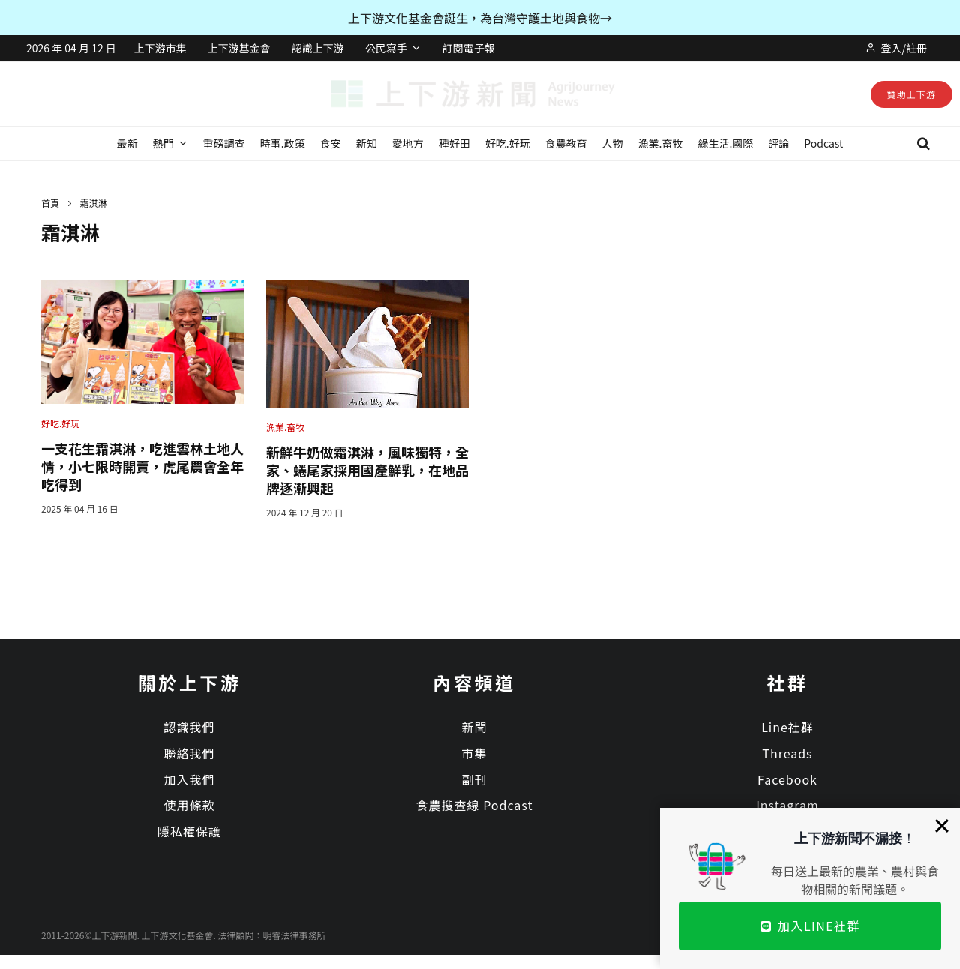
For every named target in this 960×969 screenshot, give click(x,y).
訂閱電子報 (468, 47)
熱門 (163, 143)
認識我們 (189, 727)
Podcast (823, 143)
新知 (366, 143)
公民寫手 (386, 47)
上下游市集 (160, 47)
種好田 (454, 143)
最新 (127, 143)
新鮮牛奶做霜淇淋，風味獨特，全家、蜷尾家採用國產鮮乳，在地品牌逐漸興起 (367, 470)
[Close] (942, 826)
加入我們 (189, 779)
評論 (778, 143)
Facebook (788, 779)
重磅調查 (224, 143)
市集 (474, 753)
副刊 (474, 779)
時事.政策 (282, 143)
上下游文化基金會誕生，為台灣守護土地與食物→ (480, 18)
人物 (612, 143)
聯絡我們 (189, 753)
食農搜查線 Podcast (474, 805)
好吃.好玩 (507, 143)
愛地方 (408, 143)
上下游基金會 (239, 47)
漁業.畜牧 (660, 143)
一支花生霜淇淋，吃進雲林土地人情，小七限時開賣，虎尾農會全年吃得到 (142, 466)
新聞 (474, 727)
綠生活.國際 (725, 143)
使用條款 (189, 805)
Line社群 (787, 727)
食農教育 (566, 143)
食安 (330, 143)
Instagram (787, 805)
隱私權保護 (189, 831)
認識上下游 (318, 47)
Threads (787, 753)
